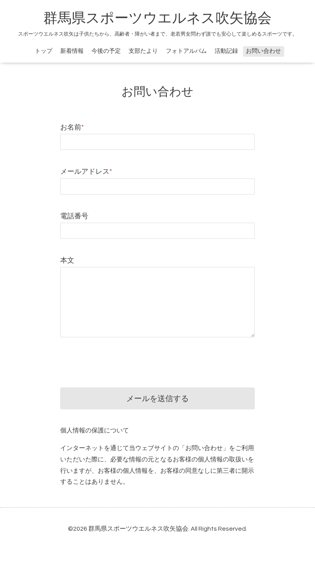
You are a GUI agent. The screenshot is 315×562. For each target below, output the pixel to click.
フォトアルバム (186, 51)
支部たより (143, 51)
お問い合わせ (263, 51)
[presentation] (119, 356)
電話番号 (74, 216)
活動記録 (226, 51)
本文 (67, 260)
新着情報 (72, 51)
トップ (43, 51)
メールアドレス (86, 171)
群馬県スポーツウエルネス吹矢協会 (157, 18)
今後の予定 (106, 51)
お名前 (72, 127)
